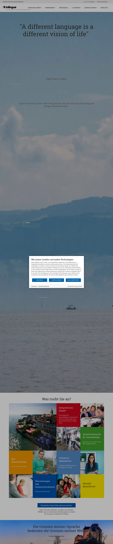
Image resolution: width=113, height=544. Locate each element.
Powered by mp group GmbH (75, 286)
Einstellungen (56, 280)
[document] (56, 268)
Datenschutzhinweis (43, 286)
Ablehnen (39, 280)
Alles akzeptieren (73, 280)
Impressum (34, 286)
